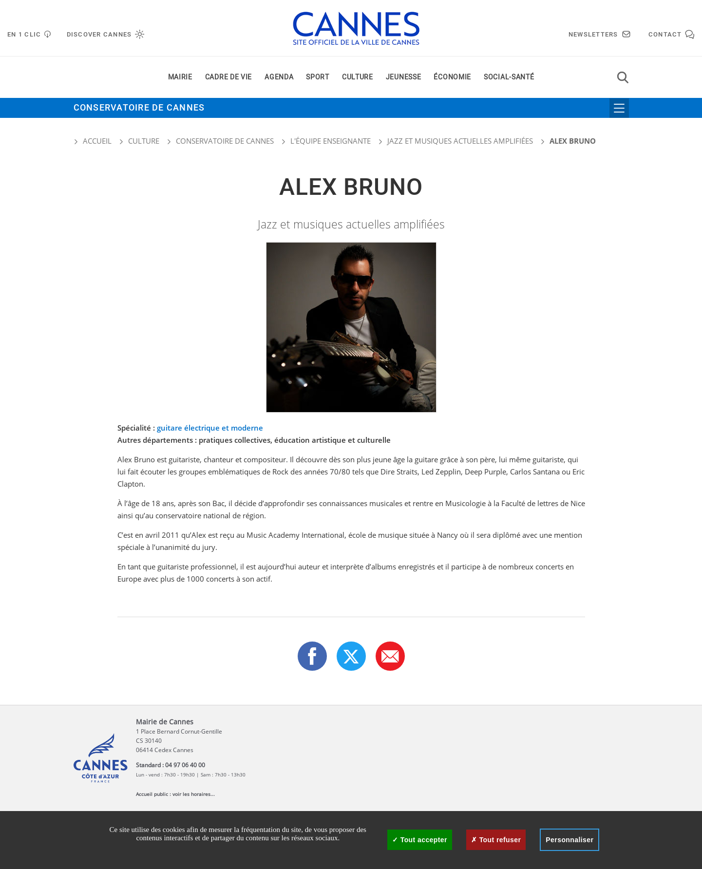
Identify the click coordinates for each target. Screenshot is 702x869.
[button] (390, 656)
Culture (357, 77)
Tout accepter (419, 840)
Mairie (180, 77)
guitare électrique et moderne (210, 428)
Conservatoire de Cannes (139, 107)
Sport (317, 77)
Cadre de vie (228, 77)
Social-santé (509, 77)
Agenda (279, 77)
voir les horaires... (193, 794)
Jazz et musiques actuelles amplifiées (460, 141)
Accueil (93, 141)
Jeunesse (403, 77)
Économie (452, 77)
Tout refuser (496, 840)
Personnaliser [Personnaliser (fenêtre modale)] (569, 840)
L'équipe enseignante (330, 141)
